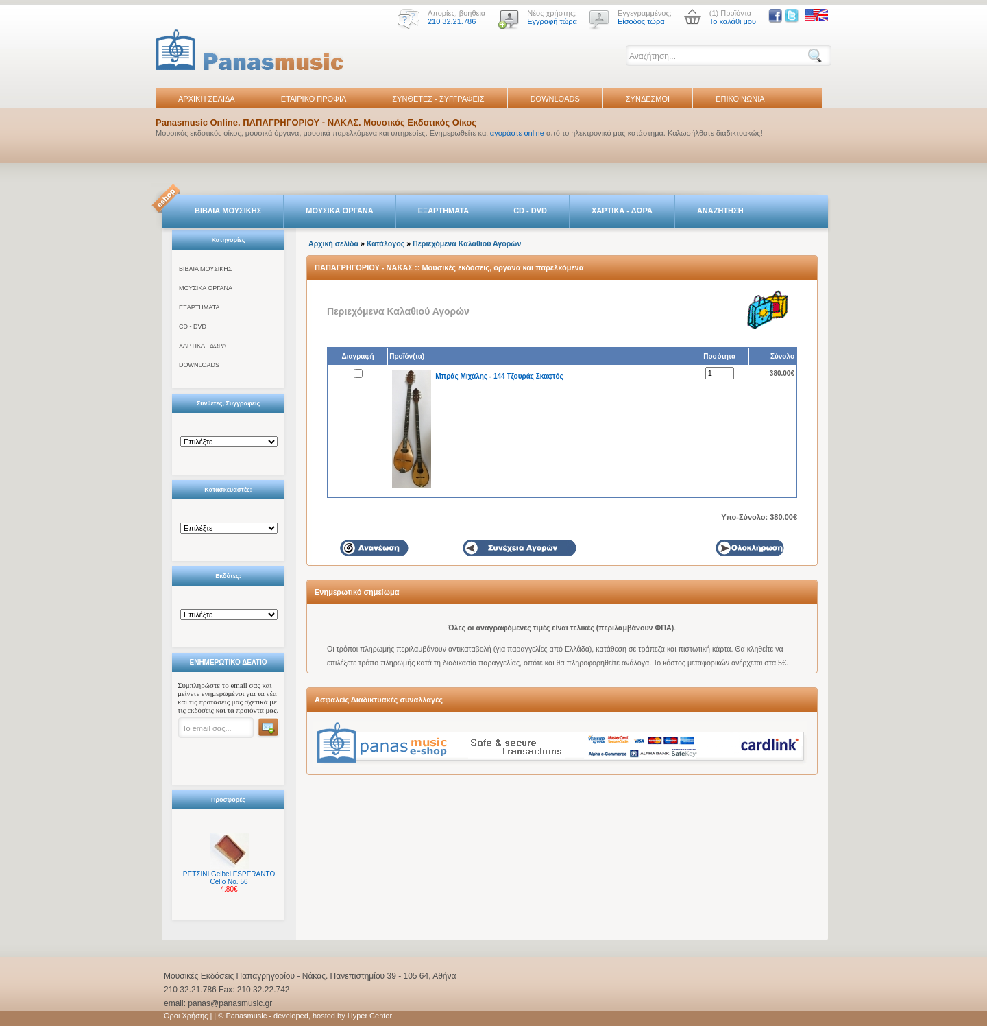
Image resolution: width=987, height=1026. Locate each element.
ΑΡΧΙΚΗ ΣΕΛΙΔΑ (206, 99)
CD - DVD (530, 210)
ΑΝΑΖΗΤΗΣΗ (720, 210)
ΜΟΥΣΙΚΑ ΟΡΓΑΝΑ (340, 210)
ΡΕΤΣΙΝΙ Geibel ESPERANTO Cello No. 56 (229, 877)
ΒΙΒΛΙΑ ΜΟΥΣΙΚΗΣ (228, 210)
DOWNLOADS (555, 99)
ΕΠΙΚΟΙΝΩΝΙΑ (740, 99)
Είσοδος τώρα (641, 21)
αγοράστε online (517, 133)
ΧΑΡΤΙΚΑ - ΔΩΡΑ (622, 210)
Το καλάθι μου (732, 21)
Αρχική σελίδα (333, 243)
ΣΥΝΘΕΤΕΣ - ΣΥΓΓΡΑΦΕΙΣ (438, 99)
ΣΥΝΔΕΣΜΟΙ (648, 99)
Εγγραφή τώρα (552, 21)
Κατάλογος (385, 243)
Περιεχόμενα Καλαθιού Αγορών (467, 243)
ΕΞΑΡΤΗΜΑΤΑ (443, 210)
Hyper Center (370, 1016)
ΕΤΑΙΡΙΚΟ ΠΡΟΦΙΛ (314, 99)
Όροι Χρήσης (186, 1016)
